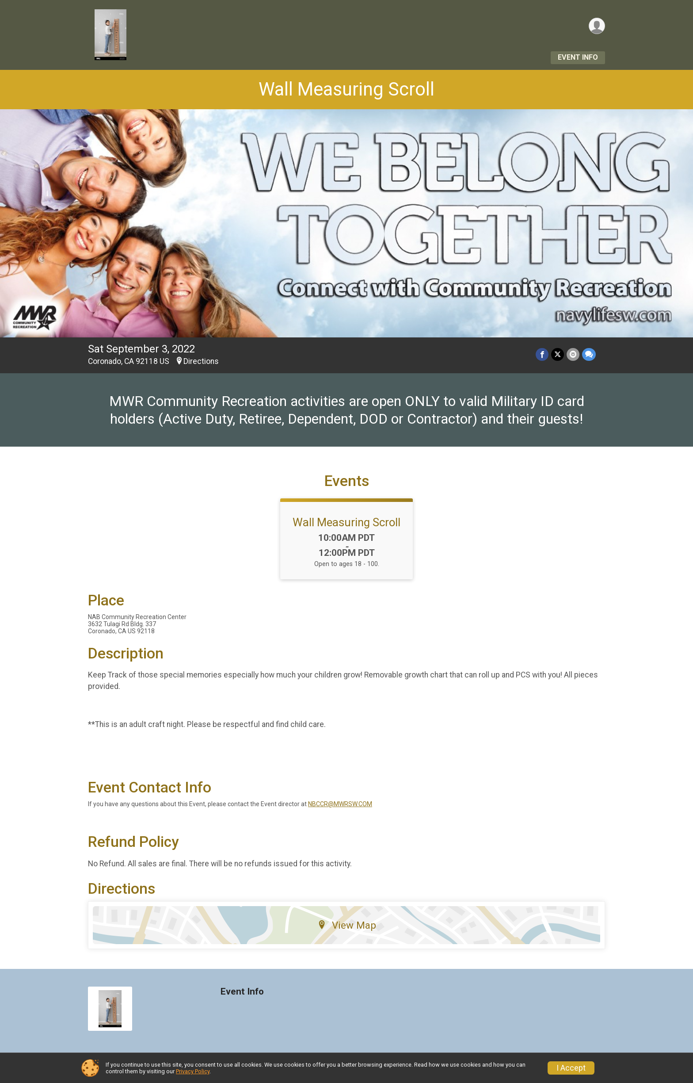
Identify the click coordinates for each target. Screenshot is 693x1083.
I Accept (571, 1068)
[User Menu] (597, 26)
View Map (346, 925)
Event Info (578, 57)
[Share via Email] (573, 354)
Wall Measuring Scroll (346, 89)
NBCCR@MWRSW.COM (340, 803)
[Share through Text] (589, 354)
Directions (201, 361)
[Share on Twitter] (557, 354)
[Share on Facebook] (542, 354)
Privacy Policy (192, 1071)
